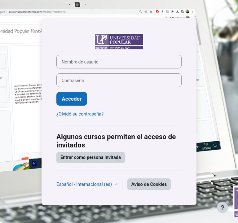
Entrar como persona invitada (90, 157)
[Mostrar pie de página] (222, 207)
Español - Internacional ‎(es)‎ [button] (84, 184)
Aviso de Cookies (149, 184)
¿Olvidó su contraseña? (80, 114)
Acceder (72, 99)
